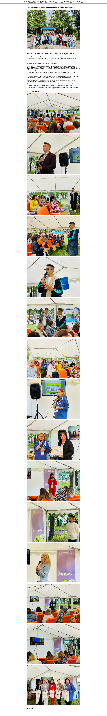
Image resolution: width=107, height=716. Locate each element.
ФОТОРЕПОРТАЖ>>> (33, 91)
